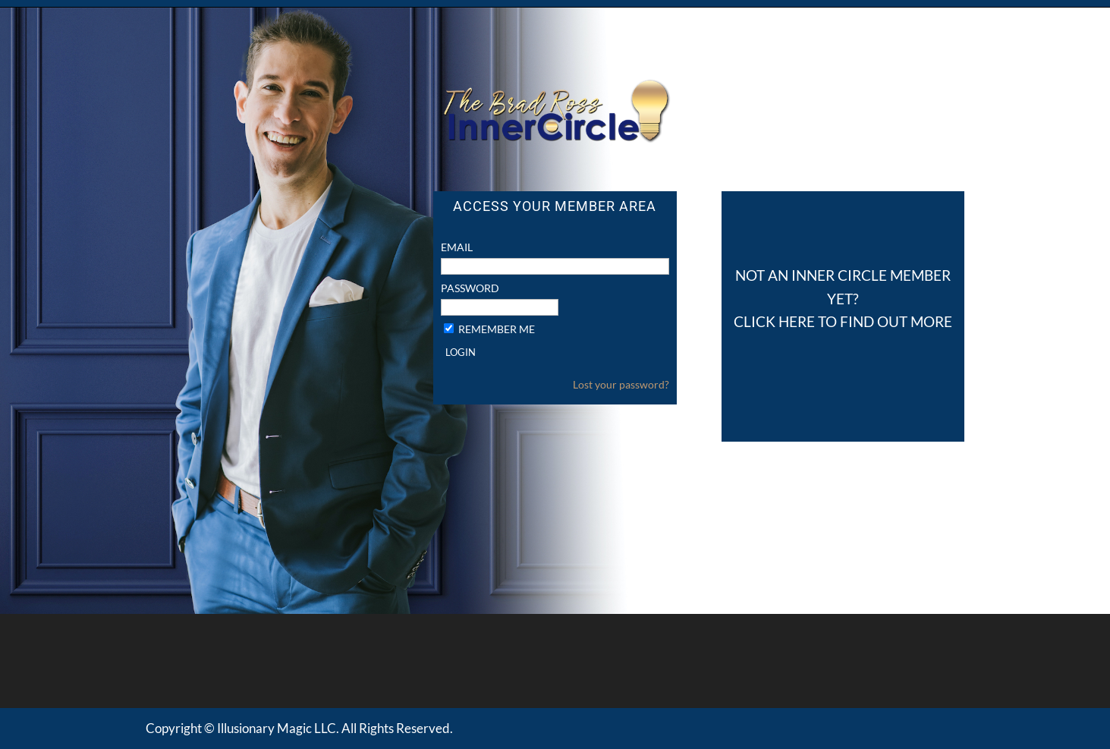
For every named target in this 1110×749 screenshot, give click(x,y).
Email (457, 247)
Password (470, 288)
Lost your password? (621, 384)
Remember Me (496, 329)
